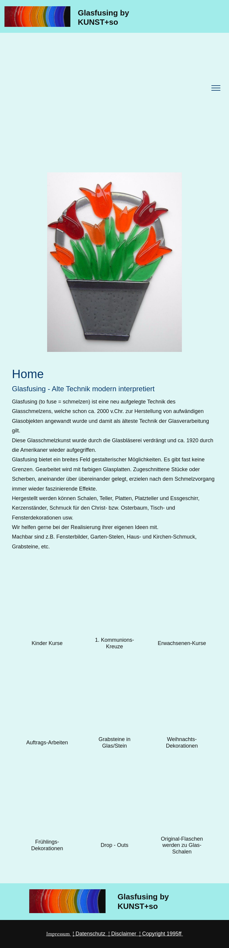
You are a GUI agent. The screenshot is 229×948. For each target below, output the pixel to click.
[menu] (216, 88)
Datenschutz (90, 934)
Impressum (58, 934)
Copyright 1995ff (162, 934)
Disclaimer (123, 934)
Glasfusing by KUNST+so (103, 17)
